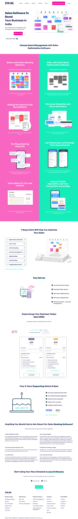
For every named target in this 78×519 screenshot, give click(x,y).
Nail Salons (7, 508)
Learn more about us (51, 415)
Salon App (21, 499)
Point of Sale (22, 501)
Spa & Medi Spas (9, 503)
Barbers (7, 501)
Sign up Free (39, 487)
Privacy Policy (50, 506)
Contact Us (49, 501)
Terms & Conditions (51, 508)
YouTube (63, 499)
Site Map (49, 512)
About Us (49, 499)
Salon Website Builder (38, 506)
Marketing (35, 503)
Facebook (63, 503)
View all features (30, 371)
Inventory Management (24, 503)
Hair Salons (7, 510)
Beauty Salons (8, 506)
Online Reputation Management (37, 508)
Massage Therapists (10, 499)
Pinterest (63, 506)
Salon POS (35, 501)
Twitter (62, 508)
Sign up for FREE (18, 33)
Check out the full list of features (14, 269)
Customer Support (51, 503)
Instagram (63, 501)
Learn (48, 510)
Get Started (31, 375)
